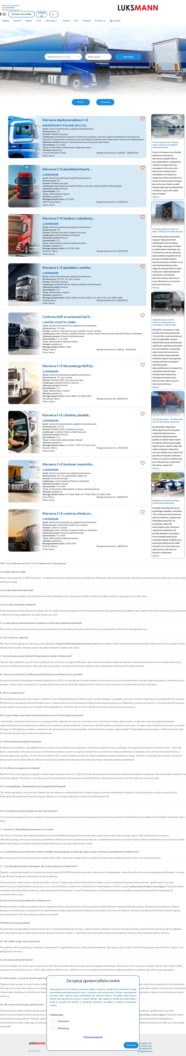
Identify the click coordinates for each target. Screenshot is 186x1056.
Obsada (48, 144)
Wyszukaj (128, 50)
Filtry (81, 96)
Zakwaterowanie (52, 136)
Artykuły (87, 14)
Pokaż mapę (105, 96)
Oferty (5, 14)
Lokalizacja (49, 131)
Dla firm (17, 14)
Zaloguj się (162, 7)
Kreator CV (100, 14)
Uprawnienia (50, 139)
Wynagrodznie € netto (55, 194)
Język (46, 123)
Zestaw (47, 128)
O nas (38, 14)
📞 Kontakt (115, 14)
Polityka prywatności (93, 1037)
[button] (53, 1021)
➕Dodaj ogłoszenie (142, 8)
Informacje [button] (50, 14)
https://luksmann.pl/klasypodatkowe (115, 755)
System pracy (50, 125)
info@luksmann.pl (145, 1047)
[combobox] (63, 50)
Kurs (76, 14)
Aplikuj (28, 14)
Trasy (47, 141)
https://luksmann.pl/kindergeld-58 (91, 792)
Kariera (66, 14)
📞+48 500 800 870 (8, 8)
